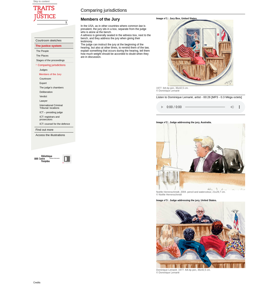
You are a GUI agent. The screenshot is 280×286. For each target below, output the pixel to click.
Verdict (43, 96)
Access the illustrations (50, 135)
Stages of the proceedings (50, 60)
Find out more (44, 129)
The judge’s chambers (52, 87)
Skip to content (41, 1)
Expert (43, 83)
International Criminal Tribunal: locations (51, 106)
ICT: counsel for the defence (55, 124)
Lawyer (43, 100)
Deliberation (46, 92)
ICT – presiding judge (51, 112)
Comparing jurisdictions (52, 65)
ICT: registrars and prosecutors (50, 118)
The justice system (48, 45)
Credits (36, 282)
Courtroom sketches (48, 40)
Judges (43, 69)
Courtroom (45, 78)
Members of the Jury (50, 74)
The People (42, 51)
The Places (42, 55)
